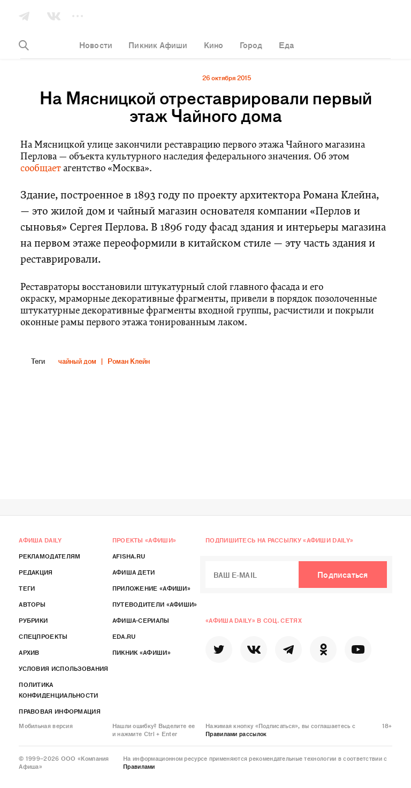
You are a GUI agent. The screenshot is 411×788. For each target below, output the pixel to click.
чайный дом (77, 360)
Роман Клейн (129, 360)
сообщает (40, 168)
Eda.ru (124, 636)
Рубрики (33, 620)
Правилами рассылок (236, 733)
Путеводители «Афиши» (154, 604)
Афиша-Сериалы (141, 620)
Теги (27, 588)
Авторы (32, 604)
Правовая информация (60, 711)
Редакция (35, 572)
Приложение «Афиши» (151, 588)
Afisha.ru (129, 556)
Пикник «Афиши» (141, 652)
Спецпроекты (43, 636)
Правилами (139, 766)
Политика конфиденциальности (58, 689)
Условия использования (63, 668)
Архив (29, 652)
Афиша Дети (133, 572)
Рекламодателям (49, 556)
